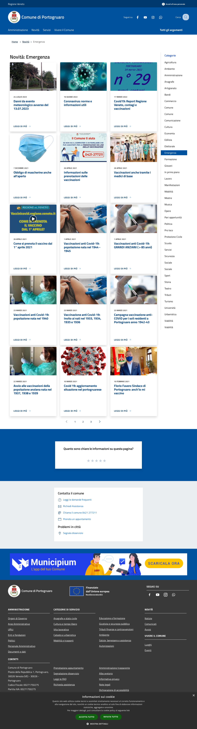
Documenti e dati (17, 651)
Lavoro (168, 178)
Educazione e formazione (112, 618)
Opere (168, 211)
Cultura (168, 127)
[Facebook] (135, 17)
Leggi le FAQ (60, 679)
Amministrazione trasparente (114, 668)
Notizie (148, 618)
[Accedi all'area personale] (173, 4)
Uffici (10, 629)
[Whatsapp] (158, 17)
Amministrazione (173, 75)
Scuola (168, 243)
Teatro (168, 288)
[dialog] (98, 710)
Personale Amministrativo (21, 646)
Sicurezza (170, 256)
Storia (168, 282)
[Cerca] (185, 17)
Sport (167, 275)
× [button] (193, 695)
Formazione (171, 159)
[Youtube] (142, 17)
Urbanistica (170, 314)
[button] (98, 723)
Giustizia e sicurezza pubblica (114, 624)
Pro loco (169, 230)
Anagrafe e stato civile (65, 618)
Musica (168, 204)
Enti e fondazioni (17, 635)
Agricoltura (170, 62)
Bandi (168, 94)
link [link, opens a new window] (128, 710)
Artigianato (170, 88)
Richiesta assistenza (64, 684)
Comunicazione (172, 120)
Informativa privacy (109, 679)
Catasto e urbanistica (65, 635)
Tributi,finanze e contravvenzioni (116, 629)
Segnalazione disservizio (66, 673)
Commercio (170, 101)
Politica (168, 224)
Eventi (148, 650)
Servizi (168, 250)
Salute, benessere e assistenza (115, 640)
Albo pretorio (106, 673)
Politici (11, 640)
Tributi (168, 295)
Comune (169, 107)
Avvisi (148, 629)
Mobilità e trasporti (64, 640)
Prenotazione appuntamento (68, 668)
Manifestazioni (172, 185)
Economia (170, 133)
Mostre (168, 198)
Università (170, 308)
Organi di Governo (17, 618)
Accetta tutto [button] (86, 717)
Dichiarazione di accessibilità (114, 690)
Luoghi (148, 645)
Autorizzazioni (106, 646)
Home (15, 42)
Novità (25, 42)
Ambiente (170, 69)
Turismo (169, 301)
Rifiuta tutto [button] (111, 716)
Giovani (168, 166)
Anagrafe (169, 82)
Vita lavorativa (61, 629)
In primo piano (172, 172)
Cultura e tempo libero (65, 624)
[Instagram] (150, 17)
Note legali (104, 684)
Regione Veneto (16, 4)
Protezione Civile (173, 237)
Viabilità (169, 321)
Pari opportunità (173, 217)
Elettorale (170, 146)
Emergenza (170, 153)
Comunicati (151, 624)
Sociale (168, 262)
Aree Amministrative (19, 624)
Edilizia (168, 140)
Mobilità (169, 191)
